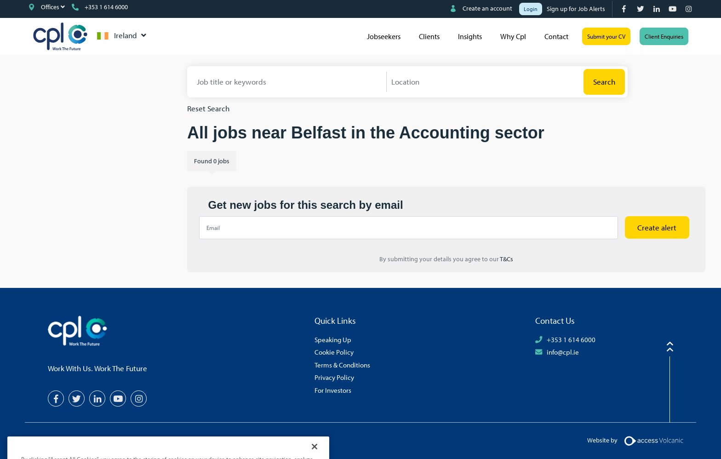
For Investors (333, 390)
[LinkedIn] (657, 9)
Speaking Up (333, 339)
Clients (429, 36)
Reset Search (208, 108)
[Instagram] (689, 9)
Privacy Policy (334, 377)
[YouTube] (673, 9)
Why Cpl (513, 36)
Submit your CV (606, 36)
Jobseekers (384, 36)
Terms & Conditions (342, 364)
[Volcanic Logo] (654, 440)
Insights (470, 36)
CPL (60, 36)
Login (531, 9)
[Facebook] (625, 9)
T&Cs (506, 259)
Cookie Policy (334, 351)
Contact (556, 36)
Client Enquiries (664, 36)
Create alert (656, 227)
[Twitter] (641, 9)
